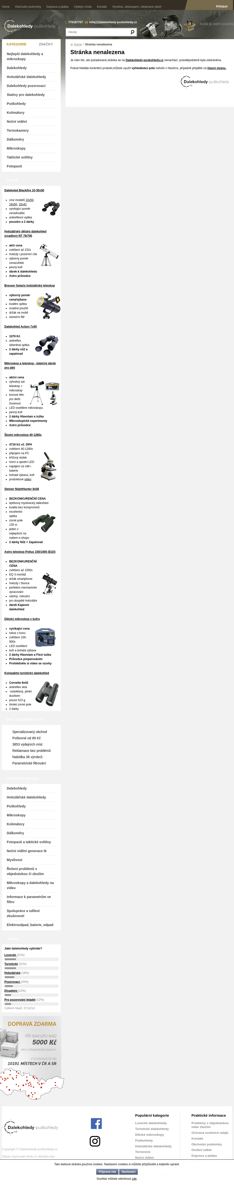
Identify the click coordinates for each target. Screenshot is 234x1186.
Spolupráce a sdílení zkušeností (23, 913)
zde (134, 1178)
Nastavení (128, 1171)
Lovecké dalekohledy (151, 1123)
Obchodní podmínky (28, 6)
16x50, (13, 204)
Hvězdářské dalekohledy (26, 77)
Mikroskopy (16, 148)
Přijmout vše (107, 1171)
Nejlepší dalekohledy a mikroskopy (25, 56)
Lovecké (10, 955)
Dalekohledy (17, 68)
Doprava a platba (57, 6)
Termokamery (18, 130)
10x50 (30, 200)
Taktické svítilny (20, 157)
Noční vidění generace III (26, 851)
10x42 (23, 204)
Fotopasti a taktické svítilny (29, 842)
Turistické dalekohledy (152, 1129)
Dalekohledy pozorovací (26, 86)
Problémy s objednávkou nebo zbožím (210, 1125)
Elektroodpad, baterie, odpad (30, 925)
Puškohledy (16, 104)
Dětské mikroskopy (149, 1134)
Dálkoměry (15, 139)
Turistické (11, 964)
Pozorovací (12, 982)
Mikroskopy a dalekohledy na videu (30, 885)
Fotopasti (14, 166)
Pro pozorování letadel (20, 999)
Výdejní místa (83, 6)
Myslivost (14, 860)
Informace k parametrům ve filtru (29, 899)
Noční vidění (17, 121)
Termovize (142, 1152)
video (27, 479)
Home (6, 6)
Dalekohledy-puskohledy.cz (145, 60)
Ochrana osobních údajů (209, 1133)
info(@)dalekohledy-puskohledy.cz (113, 22)
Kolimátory (15, 113)
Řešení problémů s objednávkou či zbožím (25, 871)
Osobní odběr (201, 1150)
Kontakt (102, 6)
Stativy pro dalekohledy (26, 95)
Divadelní (11, 990)
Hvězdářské (12, 973)
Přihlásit (221, 6)
